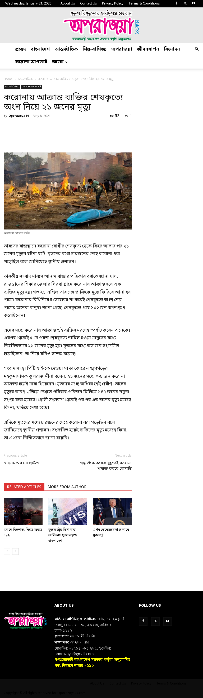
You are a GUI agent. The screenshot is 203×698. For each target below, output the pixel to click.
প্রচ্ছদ (20, 49)
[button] (196, 49)
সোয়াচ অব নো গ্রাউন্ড (21, 463)
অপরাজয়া (121, 49)
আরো (60, 62)
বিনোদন (172, 49)
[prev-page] (7, 551)
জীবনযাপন (148, 49)
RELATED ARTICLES (24, 487)
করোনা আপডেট (31, 62)
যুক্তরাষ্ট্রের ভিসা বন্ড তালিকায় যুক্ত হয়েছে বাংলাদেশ (62, 535)
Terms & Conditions (144, 3)
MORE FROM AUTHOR (67, 487)
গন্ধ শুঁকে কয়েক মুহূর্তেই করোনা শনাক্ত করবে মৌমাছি (106, 466)
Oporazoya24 (18, 116)
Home (8, 79)
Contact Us (88, 3)
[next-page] (15, 551)
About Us (68, 3)
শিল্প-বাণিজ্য (94, 49)
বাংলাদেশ (40, 49)
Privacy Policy (112, 3)
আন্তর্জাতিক (66, 49)
